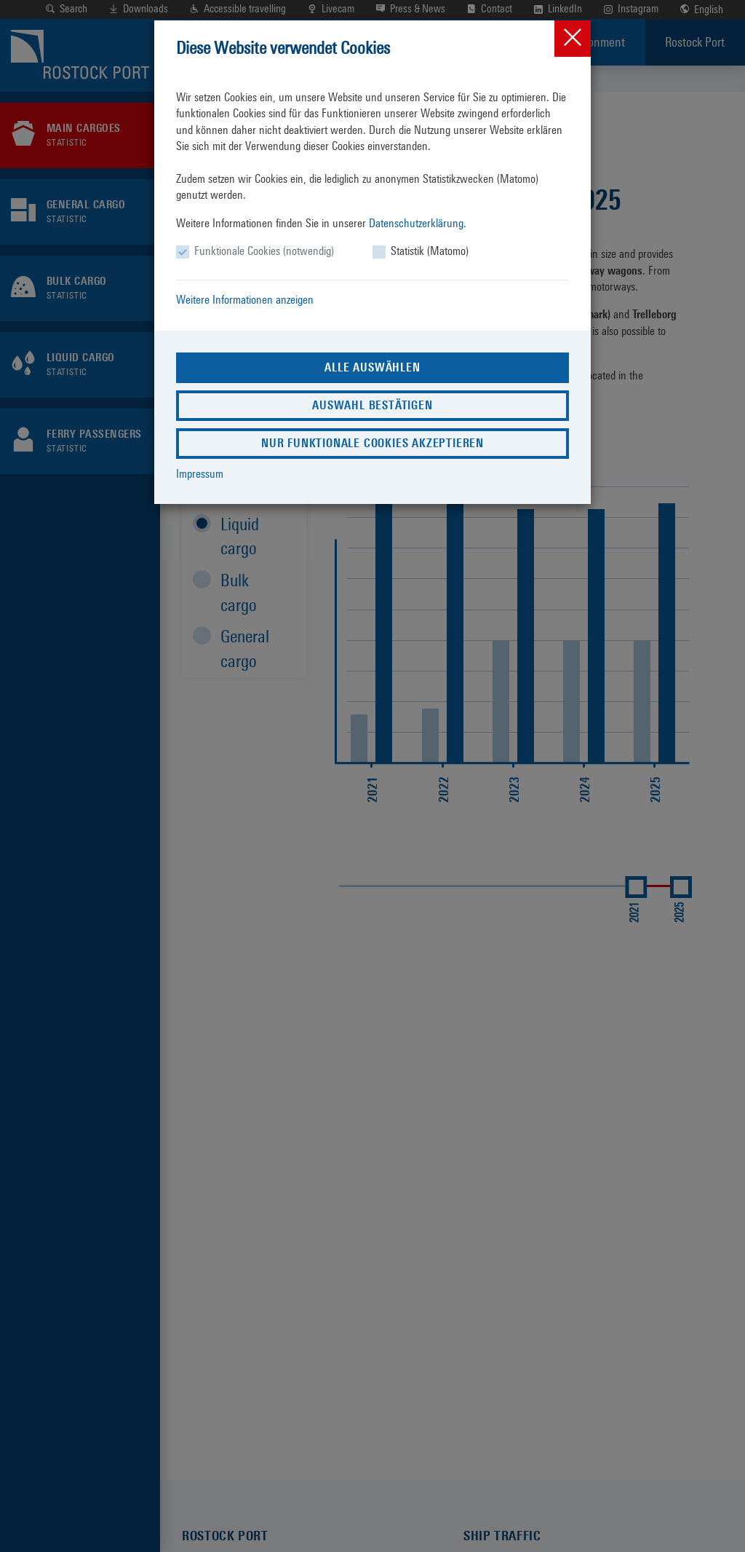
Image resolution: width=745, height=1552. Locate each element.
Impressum (199, 474)
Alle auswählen (372, 367)
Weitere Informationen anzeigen (245, 300)
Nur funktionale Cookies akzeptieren (372, 443)
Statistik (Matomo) (430, 251)
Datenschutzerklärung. (417, 223)
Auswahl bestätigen (372, 405)
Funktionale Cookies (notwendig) (264, 251)
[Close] (572, 38)
